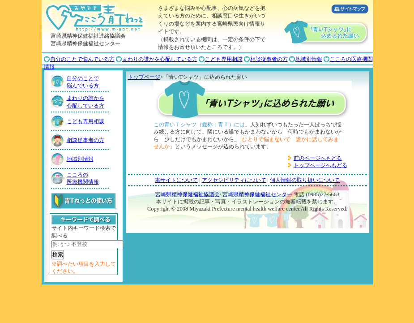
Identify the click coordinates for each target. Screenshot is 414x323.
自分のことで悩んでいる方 (82, 59)
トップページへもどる (320, 165)
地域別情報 (308, 59)
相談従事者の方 (269, 59)
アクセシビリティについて (234, 180)
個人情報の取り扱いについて (305, 180)
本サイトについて (176, 180)
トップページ (144, 77)
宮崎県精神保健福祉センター (257, 194)
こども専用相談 (224, 59)
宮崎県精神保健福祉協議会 (187, 194)
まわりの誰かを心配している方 (159, 59)
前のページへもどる (318, 158)
